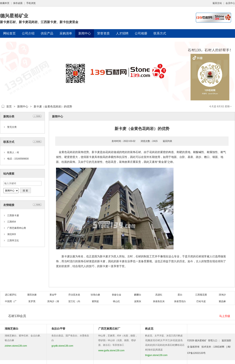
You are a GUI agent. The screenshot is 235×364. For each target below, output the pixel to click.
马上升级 (224, 316)
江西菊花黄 (201, 294)
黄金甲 (53, 294)
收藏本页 (4, 3)
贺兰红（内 (74, 301)
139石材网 (218, 346)
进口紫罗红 (11, 294)
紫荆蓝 (95, 301)
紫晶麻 (222, 301)
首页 (9, 106)
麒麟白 (137, 294)
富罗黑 (31, 301)
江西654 (11, 221)
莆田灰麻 (32, 294)
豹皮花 (149, 328)
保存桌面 (18, 3)
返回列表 (167, 141)
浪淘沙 (222, 294)
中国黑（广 (11, 301)
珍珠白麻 (95, 294)
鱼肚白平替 (58, 328)
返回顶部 (226, 340)
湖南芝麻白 (11, 328)
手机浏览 (31, 3)
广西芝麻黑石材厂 (109, 328)
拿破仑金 (116, 294)
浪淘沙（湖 (53, 301)
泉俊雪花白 (180, 301)
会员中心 (230, 3)
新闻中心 (22, 106)
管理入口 (212, 340)
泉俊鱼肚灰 (159, 301)
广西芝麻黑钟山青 (16, 228)
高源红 (158, 294)
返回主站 (217, 3)
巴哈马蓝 (201, 301)
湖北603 (11, 234)
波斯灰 (137, 301)
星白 (180, 294)
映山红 (116, 301)
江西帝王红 (13, 240)
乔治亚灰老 (74, 294)
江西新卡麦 (13, 215)
